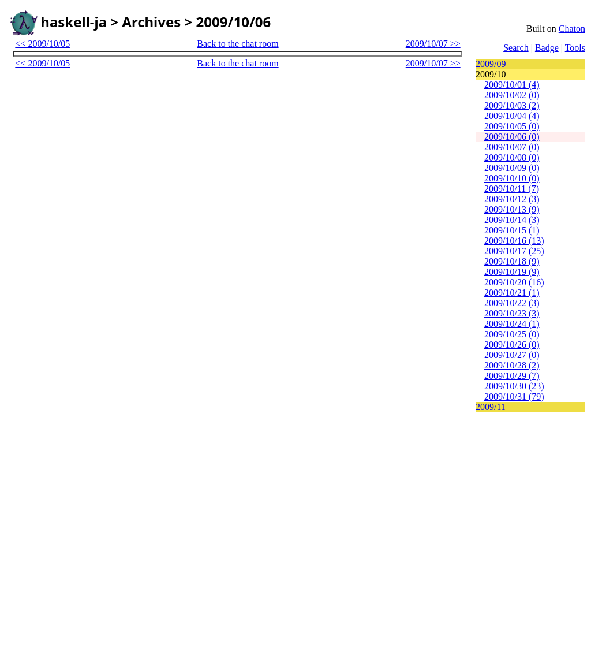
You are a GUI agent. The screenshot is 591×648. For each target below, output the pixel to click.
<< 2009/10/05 (42, 44)
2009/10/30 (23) (514, 386)
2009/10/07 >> (433, 44)
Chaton (572, 28)
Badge (547, 48)
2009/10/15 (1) (512, 230)
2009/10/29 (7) (512, 376)
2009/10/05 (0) (512, 126)
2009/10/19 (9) (512, 272)
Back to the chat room (237, 44)
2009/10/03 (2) (512, 105)
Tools (575, 48)
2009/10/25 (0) (512, 334)
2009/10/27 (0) (512, 355)
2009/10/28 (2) (512, 365)
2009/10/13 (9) (512, 209)
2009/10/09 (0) (512, 168)
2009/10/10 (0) (512, 178)
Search (516, 48)
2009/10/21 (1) (512, 292)
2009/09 (491, 64)
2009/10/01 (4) (512, 85)
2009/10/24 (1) (512, 324)
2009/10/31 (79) (514, 396)
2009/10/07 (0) (512, 147)
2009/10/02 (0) (512, 95)
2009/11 (491, 407)
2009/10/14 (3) (512, 220)
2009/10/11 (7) (511, 188)
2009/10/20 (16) (514, 282)
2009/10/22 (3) (512, 303)
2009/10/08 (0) (512, 157)
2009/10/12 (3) (512, 199)
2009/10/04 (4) (512, 116)
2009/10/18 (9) (512, 261)
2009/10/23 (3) (512, 313)
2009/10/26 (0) (512, 344)
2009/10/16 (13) (514, 240)
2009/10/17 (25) (514, 251)
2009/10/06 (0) (512, 136)
